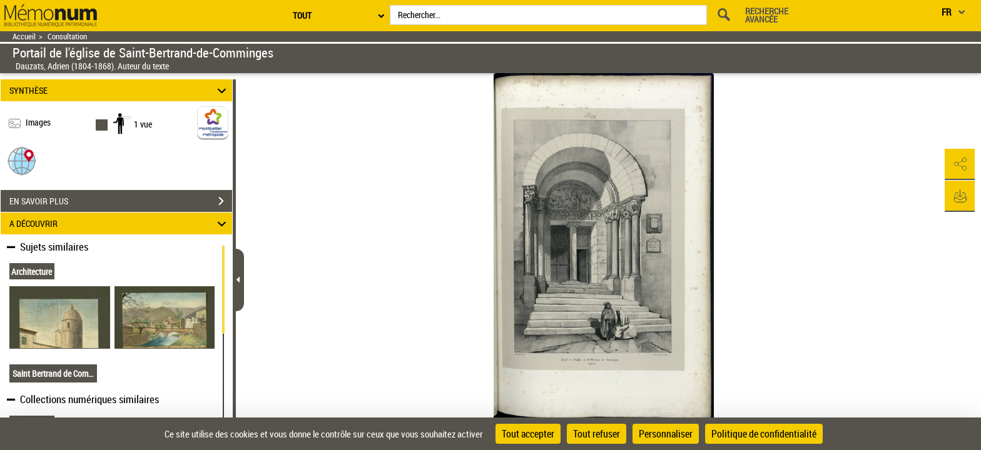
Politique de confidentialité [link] (763, 434)
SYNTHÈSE (119, 90)
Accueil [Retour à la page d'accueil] (24, 36)
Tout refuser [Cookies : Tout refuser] (596, 434)
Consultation (67, 36)
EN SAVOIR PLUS (120, 201)
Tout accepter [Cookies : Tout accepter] (528, 434)
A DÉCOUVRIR (119, 223)
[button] (22, 160)
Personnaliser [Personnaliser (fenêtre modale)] (666, 434)
